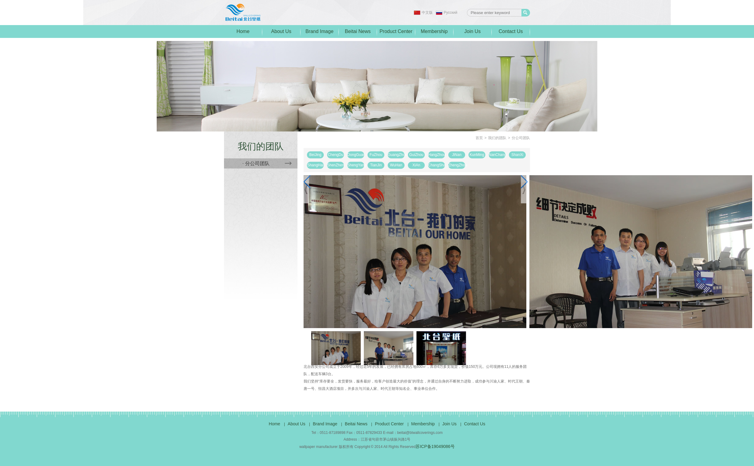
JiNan (456, 155)
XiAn (416, 165)
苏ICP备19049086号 (435, 446)
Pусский (450, 12)
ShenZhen (335, 165)
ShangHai (315, 165)
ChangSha (436, 165)
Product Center (395, 31)
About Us (281, 31)
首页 (479, 138)
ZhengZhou (456, 165)
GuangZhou (396, 155)
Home (243, 31)
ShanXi (517, 155)
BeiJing (315, 155)
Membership (434, 31)
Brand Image (319, 31)
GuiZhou (416, 155)
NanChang (497, 155)
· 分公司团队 (267, 163)
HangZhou (436, 155)
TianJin (376, 165)
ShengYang (355, 165)
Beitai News (358, 31)
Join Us (472, 31)
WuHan (396, 165)
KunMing (477, 155)
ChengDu (335, 155)
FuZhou (376, 155)
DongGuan (355, 155)
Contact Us (510, 31)
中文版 (427, 12)
